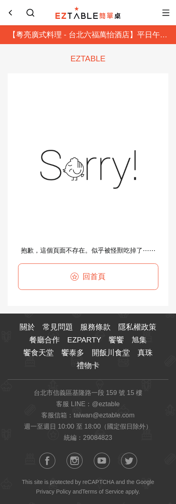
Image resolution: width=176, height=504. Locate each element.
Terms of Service (102, 491)
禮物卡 (88, 365)
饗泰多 (72, 352)
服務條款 (95, 327)
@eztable (105, 403)
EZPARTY (84, 340)
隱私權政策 (137, 327)
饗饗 (116, 340)
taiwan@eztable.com (103, 415)
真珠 (145, 352)
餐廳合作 (44, 340)
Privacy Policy (53, 491)
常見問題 (57, 327)
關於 (27, 327)
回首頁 (88, 276)
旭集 (139, 340)
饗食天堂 (38, 352)
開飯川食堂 (111, 352)
